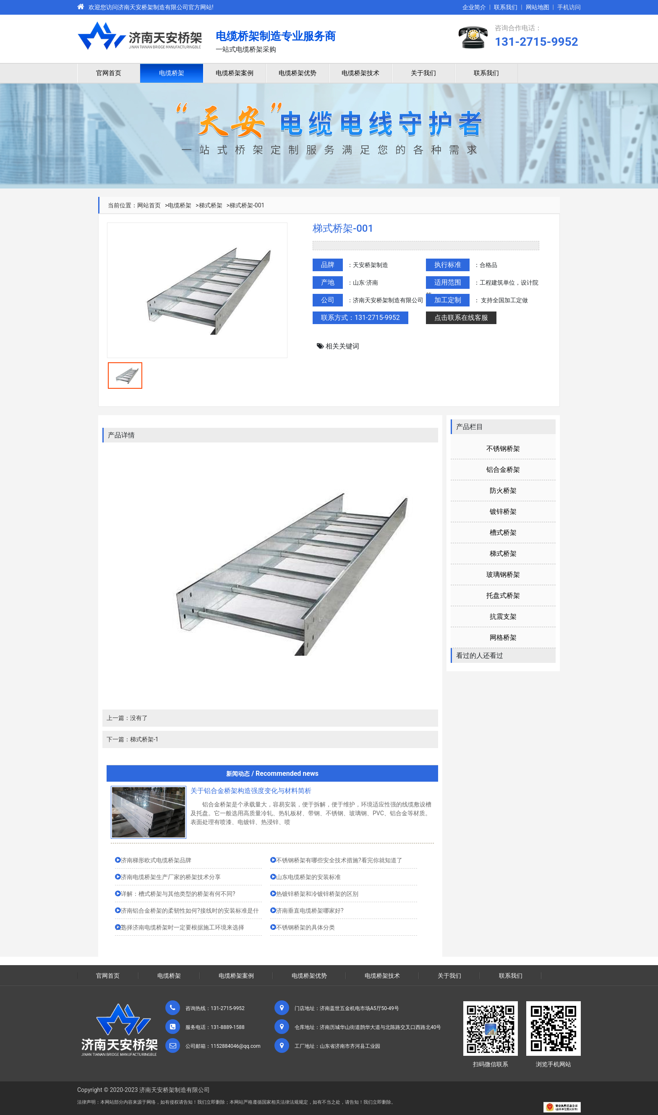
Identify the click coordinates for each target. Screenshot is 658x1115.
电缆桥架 (171, 73)
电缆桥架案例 (234, 73)
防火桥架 (503, 491)
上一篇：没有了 (127, 718)
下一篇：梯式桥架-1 (133, 739)
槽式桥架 (503, 533)
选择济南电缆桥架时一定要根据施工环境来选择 (182, 927)
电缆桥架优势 (297, 73)
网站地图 (537, 7)
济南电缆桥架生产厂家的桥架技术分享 (171, 877)
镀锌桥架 (503, 512)
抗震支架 (503, 616)
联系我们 (505, 7)
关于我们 (423, 73)
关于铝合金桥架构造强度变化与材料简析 (251, 791)
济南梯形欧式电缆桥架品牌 (156, 860)
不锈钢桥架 (503, 449)
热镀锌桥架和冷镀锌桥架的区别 (317, 893)
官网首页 (108, 73)
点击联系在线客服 (461, 318)
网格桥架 (503, 637)
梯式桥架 (210, 205)
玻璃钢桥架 (503, 574)
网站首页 (149, 205)
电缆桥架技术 (360, 73)
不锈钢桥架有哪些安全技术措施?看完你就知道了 (339, 860)
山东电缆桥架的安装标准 (308, 877)
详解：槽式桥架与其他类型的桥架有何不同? (178, 893)
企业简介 (474, 7)
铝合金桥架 (503, 470)
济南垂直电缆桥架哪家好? (310, 910)
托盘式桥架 (503, 595)
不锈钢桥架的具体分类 (305, 927)
